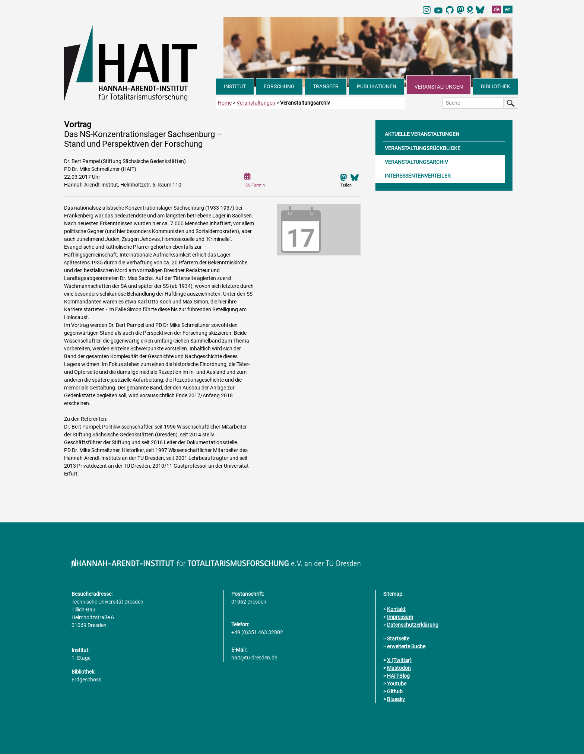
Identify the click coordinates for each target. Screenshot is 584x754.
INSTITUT (235, 86)
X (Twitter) (399, 660)
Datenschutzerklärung (412, 625)
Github (395, 691)
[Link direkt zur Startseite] (140, 63)
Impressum (400, 617)
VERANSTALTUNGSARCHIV (416, 162)
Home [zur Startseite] (225, 102)
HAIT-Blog (398, 676)
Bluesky (396, 699)
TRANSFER (326, 86)
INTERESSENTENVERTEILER (418, 175)
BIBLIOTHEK (495, 86)
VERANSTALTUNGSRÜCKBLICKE (422, 148)
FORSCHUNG (279, 86)
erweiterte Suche (406, 646)
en (508, 9)
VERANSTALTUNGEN (439, 87)
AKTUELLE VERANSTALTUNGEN (422, 134)
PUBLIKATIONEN (376, 86)
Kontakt (396, 609)
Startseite (398, 639)
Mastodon (399, 668)
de (496, 9)
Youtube (396, 684)
